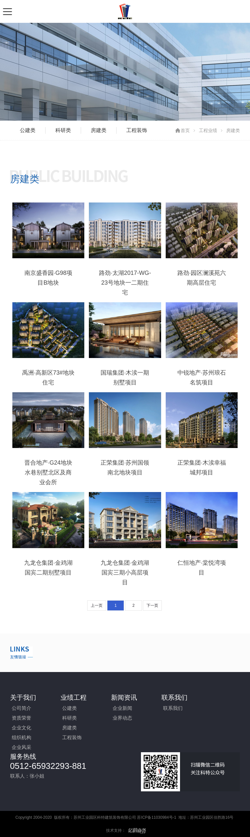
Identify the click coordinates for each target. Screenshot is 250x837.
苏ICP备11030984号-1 (156, 817)
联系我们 (173, 708)
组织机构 (21, 737)
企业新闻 (122, 708)
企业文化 (21, 727)
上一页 (97, 605)
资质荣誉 (21, 718)
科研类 (63, 130)
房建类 (98, 130)
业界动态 (122, 718)
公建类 (27, 130)
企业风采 (21, 747)
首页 (185, 130)
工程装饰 (136, 130)
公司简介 (21, 708)
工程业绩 (208, 130)
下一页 (152, 605)
